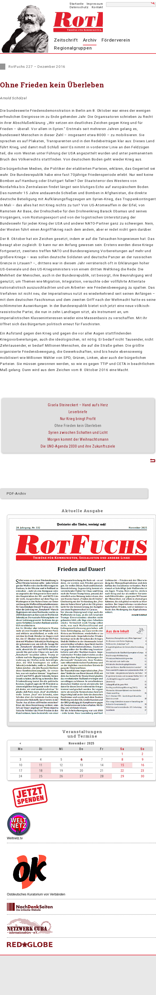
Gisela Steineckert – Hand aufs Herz (78, 405)
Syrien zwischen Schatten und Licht (78, 432)
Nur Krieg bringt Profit (78, 419)
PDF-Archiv (16, 493)
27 (81, 776)
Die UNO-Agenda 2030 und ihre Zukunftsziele (78, 446)
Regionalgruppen (73, 48)
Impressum (95, 4)
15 (122, 765)
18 (40, 771)
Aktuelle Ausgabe (82, 510)
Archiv (90, 40)
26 (61, 776)
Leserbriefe (78, 412)
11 (40, 765)
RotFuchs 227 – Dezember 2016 (37, 66)
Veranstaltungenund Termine (82, 734)
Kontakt (97, 7)
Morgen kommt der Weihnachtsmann (78, 439)
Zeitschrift (66, 40)
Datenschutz (79, 7)
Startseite (76, 4)
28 (101, 776)
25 (40, 776)
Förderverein (116, 40)
